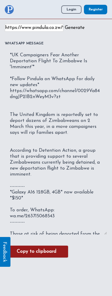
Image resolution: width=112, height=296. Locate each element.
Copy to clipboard (36, 251)
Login (71, 9)
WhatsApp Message (24, 43)
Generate (75, 27)
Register (95, 9)
